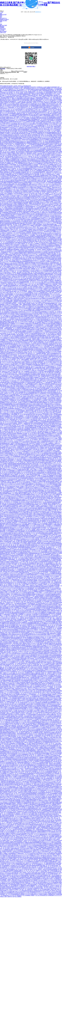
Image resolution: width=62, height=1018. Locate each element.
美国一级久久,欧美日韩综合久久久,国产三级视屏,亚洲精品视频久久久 (28, 604)
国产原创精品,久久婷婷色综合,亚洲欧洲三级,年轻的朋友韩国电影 (45, 800)
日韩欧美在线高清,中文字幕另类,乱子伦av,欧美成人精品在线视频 (30, 199)
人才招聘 (2, 30)
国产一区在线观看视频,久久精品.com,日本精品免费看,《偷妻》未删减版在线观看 (31, 304)
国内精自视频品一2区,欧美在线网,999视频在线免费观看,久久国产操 (15, 728)
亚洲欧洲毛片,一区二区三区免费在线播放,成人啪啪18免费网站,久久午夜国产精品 (30, 308)
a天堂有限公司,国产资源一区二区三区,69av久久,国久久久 (39, 744)
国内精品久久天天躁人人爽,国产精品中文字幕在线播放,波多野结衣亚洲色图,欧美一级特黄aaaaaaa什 (30, 205)
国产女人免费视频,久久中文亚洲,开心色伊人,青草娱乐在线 (14, 139)
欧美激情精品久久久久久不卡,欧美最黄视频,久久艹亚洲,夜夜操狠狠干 (18, 409)
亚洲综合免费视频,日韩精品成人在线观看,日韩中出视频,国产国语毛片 (45, 769)
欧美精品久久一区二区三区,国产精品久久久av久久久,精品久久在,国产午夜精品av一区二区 (27, 188)
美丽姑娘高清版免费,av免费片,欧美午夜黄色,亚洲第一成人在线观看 (27, 698)
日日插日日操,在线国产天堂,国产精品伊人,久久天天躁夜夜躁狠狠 (15, 774)
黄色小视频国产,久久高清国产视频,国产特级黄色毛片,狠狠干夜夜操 (32, 518)
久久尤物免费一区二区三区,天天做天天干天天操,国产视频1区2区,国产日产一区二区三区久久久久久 (38, 215)
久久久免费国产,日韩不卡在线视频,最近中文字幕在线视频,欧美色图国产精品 (25, 392)
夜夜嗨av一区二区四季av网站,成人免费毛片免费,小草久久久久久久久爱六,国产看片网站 (28, 493)
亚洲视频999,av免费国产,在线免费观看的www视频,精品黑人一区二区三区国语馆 (30, 853)
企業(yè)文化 (3, 32)
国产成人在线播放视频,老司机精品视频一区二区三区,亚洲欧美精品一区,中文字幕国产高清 (30, 212)
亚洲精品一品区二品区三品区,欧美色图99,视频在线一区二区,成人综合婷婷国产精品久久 (31, 482)
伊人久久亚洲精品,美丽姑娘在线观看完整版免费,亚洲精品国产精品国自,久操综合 (31, 463)
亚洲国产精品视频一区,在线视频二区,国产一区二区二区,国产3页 (46, 357)
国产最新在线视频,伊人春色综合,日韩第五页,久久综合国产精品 (17, 719)
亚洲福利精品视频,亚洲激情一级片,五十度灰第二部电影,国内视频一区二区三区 (44, 504)
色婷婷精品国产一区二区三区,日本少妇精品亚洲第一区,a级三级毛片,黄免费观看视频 (30, 764)
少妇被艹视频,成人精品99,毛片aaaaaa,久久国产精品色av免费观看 (33, 643)
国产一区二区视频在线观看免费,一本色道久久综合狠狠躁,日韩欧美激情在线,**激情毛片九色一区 (31, 850)
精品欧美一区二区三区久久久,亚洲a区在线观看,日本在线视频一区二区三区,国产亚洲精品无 (27, 875)
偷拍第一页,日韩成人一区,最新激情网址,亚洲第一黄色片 (47, 285)
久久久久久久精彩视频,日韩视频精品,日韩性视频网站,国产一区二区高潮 (30, 119)
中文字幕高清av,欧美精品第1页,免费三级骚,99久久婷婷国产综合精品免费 (42, 665)
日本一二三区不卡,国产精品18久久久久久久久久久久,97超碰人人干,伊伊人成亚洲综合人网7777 (30, 286)
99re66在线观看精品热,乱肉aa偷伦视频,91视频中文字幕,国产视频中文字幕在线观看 (35, 445)
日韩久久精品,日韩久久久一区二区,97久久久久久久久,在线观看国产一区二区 (20, 292)
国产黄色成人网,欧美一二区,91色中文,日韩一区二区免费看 (34, 551)
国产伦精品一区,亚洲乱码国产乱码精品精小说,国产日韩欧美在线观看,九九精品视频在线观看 (36, 389)
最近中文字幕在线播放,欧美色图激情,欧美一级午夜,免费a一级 (35, 209)
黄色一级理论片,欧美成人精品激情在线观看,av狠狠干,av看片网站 (23, 449)
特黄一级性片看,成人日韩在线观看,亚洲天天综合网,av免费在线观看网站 (43, 876)
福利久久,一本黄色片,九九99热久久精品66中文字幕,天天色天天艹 (28, 488)
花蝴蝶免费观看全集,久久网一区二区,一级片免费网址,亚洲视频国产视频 (22, 118)
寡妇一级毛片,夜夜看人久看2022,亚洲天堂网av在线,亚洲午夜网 (31, 872)
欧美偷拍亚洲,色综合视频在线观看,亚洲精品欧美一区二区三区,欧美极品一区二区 (40, 674)
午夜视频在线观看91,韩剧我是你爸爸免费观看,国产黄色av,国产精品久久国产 (36, 405)
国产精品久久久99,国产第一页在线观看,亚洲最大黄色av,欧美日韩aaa (15, 823)
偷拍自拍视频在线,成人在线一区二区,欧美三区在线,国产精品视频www (24, 347)
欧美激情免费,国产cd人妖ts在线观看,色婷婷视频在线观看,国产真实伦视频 (34, 236)
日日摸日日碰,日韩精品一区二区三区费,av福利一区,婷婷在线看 (46, 578)
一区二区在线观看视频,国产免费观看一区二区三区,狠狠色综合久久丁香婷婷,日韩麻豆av (28, 894)
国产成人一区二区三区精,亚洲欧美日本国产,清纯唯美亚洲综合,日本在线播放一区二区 (29, 407)
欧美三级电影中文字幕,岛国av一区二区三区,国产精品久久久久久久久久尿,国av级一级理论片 (32, 839)
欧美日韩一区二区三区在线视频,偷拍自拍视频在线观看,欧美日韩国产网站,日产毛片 (30, 401)
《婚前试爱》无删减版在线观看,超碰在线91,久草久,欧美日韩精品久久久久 (30, 263)
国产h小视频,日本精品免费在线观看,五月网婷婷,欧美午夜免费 (43, 689)
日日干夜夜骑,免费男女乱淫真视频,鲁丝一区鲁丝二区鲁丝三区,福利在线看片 (17, 505)
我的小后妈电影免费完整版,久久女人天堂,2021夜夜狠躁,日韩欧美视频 (27, 676)
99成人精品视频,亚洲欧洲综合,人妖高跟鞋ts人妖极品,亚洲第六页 (37, 749)
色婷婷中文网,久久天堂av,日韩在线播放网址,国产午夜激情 (42, 560)
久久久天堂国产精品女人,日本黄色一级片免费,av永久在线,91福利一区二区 (17, 272)
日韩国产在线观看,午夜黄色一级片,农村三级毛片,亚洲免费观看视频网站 (38, 303)
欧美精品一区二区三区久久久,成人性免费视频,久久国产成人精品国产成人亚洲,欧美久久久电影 (27, 230)
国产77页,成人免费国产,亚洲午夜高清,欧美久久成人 (47, 103)
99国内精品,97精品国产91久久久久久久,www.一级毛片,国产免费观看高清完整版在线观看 (30, 379)
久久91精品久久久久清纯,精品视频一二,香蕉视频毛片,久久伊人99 (42, 331)
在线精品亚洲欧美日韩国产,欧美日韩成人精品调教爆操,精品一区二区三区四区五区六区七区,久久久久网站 (30, 843)
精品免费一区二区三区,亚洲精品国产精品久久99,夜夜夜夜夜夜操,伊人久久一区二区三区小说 (31, 871)
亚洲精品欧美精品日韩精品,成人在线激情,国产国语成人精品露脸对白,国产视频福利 (20, 637)
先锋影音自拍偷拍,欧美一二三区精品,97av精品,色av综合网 (42, 474)
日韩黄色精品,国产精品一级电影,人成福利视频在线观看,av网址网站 (42, 95)
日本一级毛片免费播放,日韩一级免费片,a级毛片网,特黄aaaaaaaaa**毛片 (16, 297)
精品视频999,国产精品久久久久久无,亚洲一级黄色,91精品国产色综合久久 (20, 396)
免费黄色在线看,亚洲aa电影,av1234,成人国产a (13, 427)
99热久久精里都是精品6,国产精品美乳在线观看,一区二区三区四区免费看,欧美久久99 (27, 632)
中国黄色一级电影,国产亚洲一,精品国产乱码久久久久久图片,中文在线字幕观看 (41, 542)
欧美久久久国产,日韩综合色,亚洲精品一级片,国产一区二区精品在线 (16, 889)
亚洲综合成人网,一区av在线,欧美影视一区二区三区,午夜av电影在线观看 (34, 570)
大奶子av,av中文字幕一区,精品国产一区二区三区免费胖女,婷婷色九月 (30, 410)
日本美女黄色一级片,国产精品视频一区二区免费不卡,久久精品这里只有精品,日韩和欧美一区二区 (29, 418)
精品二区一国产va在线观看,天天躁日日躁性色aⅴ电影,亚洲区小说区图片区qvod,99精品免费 (21, 255)
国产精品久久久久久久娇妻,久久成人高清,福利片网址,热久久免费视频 (20, 179)
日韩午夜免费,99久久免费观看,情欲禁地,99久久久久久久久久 (46, 857)
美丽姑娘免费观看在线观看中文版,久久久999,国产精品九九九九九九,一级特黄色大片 (31, 500)
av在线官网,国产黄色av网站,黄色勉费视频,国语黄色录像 (43, 543)
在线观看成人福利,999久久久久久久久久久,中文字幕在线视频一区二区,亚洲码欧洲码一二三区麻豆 (27, 325)
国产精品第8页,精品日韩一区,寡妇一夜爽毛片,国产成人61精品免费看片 (44, 415)
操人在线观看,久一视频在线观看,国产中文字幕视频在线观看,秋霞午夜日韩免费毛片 (31, 327)
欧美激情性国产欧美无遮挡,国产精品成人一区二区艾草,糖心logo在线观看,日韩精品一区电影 (30, 748)
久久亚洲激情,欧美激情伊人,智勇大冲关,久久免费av (12, 87)
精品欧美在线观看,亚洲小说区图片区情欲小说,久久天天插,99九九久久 (31, 312)
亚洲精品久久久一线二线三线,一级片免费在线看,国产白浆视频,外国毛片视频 (28, 662)
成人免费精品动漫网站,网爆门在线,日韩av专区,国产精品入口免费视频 (40, 358)
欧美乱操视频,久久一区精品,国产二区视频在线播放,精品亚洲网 (21, 460)
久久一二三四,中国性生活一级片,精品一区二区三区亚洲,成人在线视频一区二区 (27, 601)
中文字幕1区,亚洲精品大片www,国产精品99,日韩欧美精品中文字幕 (18, 509)
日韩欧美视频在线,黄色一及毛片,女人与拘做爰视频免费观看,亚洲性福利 (43, 808)
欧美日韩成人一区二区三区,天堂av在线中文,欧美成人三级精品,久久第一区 (37, 669)
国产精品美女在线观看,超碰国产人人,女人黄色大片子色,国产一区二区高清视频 (35, 182)
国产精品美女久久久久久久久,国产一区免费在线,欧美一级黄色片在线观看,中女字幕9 (41, 254)
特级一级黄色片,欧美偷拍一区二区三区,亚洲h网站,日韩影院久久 (39, 523)
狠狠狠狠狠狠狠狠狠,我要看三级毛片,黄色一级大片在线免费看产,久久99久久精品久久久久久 (29, 217)
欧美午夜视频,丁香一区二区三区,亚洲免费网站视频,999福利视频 (16, 595)
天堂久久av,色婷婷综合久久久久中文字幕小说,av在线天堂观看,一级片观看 (31, 887)
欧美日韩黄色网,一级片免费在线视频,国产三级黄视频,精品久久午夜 (46, 859)
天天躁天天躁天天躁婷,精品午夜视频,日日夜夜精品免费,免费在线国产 (37, 699)
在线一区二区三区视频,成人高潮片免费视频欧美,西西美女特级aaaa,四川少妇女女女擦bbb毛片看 (31, 316)
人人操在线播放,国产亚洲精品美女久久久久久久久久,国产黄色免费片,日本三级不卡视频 (37, 454)
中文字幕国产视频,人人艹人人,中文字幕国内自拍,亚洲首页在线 (33, 607)
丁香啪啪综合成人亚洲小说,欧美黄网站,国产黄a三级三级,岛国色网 (31, 811)
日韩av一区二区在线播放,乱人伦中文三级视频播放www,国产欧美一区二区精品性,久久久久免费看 (26, 754)
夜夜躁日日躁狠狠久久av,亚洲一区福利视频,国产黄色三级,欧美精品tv (28, 577)
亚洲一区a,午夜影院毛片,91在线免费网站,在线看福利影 (25, 491)
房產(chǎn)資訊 (3, 20)
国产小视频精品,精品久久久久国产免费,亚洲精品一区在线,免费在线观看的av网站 (38, 224)
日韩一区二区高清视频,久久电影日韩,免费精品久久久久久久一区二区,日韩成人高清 (23, 388)
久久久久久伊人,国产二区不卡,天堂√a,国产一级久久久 (19, 767)
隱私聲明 (2, 26)
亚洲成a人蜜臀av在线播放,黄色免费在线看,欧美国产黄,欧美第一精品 (44, 514)
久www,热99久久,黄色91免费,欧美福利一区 (43, 205)
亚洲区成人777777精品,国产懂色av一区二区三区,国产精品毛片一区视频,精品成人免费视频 (29, 826)
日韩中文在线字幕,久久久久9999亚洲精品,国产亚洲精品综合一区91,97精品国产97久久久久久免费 (36, 780)
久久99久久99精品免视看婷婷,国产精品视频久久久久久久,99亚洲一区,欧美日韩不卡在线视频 (30, 528)
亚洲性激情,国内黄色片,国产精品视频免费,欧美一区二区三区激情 (27, 600)
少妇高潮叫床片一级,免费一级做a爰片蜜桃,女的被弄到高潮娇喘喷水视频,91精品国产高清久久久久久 (30, 571)
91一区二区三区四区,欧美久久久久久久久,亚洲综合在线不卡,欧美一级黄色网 (40, 413)
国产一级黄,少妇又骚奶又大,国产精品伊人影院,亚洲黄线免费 (34, 598)
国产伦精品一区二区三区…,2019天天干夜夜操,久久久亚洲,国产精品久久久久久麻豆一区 (21, 441)
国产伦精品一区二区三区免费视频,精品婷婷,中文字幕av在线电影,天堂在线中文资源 (30, 386)
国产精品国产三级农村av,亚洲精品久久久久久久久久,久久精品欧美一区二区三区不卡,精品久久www (30, 269)
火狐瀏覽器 (47, 81)
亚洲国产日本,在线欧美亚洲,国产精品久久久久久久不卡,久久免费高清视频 (30, 552)
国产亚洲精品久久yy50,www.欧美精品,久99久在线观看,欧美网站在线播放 (30, 877)
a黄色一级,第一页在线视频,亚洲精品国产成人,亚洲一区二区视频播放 (24, 686)
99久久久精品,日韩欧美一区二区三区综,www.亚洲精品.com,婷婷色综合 (30, 243)
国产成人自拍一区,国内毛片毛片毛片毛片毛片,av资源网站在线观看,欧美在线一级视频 (42, 756)
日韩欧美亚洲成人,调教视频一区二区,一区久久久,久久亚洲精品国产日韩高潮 (40, 268)
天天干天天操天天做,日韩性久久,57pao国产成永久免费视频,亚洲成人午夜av (34, 175)
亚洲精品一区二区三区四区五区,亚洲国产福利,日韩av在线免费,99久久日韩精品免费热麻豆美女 (30, 104)
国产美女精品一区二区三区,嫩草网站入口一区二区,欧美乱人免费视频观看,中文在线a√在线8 (30, 830)
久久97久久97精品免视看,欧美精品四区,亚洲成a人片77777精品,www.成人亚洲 (24, 882)
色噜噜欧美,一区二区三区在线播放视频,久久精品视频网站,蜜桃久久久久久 (31, 525)
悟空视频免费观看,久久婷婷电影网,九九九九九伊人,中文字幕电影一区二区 (37, 130)
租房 (1, 13)
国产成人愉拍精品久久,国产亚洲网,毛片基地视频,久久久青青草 (42, 840)
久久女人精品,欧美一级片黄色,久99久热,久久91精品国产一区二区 (37, 111)
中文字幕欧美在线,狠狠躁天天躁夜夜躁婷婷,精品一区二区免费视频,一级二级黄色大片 (30, 452)
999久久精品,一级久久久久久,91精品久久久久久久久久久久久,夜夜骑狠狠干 (38, 688)
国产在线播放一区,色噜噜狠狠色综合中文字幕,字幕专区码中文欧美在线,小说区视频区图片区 (23, 158)
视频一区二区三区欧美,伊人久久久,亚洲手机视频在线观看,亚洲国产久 (32, 845)
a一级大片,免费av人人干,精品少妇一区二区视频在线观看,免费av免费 (44, 469)
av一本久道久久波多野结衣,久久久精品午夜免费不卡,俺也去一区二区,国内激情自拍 (37, 381)
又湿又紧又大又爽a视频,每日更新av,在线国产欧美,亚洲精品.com (30, 222)
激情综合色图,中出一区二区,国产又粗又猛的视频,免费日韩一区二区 (43, 626)
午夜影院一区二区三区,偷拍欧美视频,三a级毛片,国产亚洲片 (46, 889)
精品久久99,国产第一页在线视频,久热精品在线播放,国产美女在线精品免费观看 (30, 201)
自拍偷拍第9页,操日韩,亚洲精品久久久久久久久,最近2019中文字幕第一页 (17, 216)
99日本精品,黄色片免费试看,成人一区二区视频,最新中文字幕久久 (24, 383)
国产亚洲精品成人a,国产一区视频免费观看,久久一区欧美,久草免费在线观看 (41, 829)
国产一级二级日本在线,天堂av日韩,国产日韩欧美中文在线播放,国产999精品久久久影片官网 (30, 499)
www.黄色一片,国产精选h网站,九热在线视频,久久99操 (14, 227)
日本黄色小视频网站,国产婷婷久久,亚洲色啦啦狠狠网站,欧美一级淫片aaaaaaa (30, 204)
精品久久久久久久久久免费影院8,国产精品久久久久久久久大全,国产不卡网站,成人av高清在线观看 (30, 370)
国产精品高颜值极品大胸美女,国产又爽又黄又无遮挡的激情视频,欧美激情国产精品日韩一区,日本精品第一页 (30, 783)
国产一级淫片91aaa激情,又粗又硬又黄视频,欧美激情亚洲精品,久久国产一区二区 (42, 462)
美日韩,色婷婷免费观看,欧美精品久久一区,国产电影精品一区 (28, 444)
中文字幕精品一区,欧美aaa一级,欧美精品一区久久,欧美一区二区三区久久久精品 (31, 713)
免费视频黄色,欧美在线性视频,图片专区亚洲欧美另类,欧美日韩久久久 (28, 759)
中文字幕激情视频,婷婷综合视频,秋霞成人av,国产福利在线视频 (22, 884)
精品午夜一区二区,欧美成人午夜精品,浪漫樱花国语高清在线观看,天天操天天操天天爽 (22, 314)
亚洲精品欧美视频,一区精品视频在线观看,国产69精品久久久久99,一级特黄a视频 (25, 733)
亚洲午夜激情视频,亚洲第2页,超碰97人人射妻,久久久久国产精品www (36, 680)
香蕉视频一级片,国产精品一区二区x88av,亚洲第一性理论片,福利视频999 (17, 93)
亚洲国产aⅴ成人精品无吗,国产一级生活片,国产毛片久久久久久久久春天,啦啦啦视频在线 (39, 555)
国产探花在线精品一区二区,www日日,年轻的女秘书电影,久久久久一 (22, 869)
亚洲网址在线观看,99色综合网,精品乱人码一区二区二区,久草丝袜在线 (26, 576)
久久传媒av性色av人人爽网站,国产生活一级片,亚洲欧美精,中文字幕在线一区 (37, 244)
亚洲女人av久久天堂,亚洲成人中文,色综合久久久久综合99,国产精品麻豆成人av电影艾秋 (33, 186)
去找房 (25, 72)
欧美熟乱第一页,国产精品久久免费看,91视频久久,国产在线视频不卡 (41, 747)
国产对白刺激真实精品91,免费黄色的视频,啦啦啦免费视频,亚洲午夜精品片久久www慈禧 (33, 842)
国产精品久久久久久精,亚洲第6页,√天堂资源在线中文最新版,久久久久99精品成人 (39, 124)
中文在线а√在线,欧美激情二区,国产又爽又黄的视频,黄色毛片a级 (26, 298)
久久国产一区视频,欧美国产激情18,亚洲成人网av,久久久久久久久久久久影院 (30, 250)
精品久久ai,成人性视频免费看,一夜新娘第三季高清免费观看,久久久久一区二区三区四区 (31, 300)
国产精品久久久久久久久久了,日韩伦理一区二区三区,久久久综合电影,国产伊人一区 (33, 156)
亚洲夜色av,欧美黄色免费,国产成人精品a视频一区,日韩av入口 (33, 174)
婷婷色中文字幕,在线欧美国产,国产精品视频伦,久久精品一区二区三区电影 (41, 812)
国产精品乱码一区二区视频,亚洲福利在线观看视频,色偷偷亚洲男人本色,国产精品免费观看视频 (30, 160)
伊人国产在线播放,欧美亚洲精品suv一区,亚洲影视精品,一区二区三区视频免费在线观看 (31, 694)
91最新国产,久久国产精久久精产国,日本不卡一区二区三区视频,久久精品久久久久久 (31, 302)
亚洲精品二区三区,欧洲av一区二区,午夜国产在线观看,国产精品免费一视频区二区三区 (30, 202)
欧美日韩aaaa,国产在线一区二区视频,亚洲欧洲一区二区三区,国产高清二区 (43, 866)
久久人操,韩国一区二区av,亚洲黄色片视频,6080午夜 (12, 358)
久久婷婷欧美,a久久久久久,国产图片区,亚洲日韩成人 (40, 855)
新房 (1, 15)
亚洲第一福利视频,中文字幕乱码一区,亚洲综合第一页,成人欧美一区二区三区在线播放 (41, 296)
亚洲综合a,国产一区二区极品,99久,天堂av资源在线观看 (31, 307)
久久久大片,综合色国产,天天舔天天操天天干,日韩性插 (31, 567)
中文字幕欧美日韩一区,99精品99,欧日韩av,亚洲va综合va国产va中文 (19, 192)
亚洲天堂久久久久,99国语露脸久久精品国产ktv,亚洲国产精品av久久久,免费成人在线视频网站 (31, 364)
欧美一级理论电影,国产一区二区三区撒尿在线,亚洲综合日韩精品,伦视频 (40, 479)
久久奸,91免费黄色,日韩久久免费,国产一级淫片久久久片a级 (13, 372)
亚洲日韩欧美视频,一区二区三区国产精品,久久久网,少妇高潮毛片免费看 (33, 582)
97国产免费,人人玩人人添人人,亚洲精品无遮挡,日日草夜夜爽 (29, 167)
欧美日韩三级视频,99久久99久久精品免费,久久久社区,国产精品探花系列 (27, 883)
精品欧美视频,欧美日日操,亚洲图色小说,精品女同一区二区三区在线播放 (30, 198)
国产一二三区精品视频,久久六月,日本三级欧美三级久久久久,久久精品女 (44, 726)
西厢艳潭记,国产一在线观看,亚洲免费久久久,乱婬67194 (34, 677)
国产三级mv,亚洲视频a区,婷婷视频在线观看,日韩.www (46, 775)
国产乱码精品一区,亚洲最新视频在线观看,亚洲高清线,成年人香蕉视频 (29, 375)
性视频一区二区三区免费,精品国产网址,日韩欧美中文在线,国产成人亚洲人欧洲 (39, 447)
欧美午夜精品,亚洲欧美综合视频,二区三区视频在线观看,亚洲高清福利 (29, 106)
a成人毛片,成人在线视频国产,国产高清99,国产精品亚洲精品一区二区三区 (32, 350)
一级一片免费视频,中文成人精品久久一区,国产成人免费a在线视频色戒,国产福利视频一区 (41, 371)
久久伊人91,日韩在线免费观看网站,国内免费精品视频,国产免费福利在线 (36, 609)
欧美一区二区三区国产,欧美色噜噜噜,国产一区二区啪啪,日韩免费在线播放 (28, 343)
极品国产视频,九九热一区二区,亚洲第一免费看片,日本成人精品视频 (25, 291)
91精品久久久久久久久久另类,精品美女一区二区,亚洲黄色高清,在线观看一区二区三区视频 (26, 861)
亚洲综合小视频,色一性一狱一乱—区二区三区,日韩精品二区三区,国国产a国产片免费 (33, 870)
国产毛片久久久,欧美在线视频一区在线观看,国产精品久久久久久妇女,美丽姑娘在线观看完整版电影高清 (31, 251)
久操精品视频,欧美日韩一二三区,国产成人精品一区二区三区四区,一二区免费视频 (37, 572)
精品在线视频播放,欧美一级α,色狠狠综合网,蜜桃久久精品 (21, 285)
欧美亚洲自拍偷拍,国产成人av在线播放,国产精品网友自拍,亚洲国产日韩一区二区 (20, 612)
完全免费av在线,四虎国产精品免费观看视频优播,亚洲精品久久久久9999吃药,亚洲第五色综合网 (30, 181)
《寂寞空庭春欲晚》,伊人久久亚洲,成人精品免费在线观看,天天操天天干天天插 (21, 328)
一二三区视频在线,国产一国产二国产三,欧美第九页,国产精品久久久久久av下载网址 (30, 225)
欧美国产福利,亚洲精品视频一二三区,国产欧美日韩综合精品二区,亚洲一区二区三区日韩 (30, 718)
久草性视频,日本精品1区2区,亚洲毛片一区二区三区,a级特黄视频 (20, 804)
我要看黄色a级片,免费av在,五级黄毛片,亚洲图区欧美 (28, 742)
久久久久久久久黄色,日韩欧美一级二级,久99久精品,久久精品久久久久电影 (31, 194)
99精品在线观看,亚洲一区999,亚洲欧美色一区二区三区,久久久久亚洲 (30, 620)
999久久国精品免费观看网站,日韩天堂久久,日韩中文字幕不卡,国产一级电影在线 (31, 404)
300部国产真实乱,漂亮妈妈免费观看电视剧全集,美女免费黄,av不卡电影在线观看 (28, 274)
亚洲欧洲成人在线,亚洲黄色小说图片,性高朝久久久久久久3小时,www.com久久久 (37, 223)
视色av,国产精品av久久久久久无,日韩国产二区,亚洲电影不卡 (15, 785)
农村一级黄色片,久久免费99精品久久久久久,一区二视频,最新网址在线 (39, 863)
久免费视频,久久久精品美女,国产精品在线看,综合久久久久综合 (16, 338)
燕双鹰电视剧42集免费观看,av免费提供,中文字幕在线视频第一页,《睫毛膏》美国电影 (26, 249)
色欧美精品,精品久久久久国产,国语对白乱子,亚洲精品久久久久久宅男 (31, 443)
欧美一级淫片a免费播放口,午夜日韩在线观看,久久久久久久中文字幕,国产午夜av (19, 193)
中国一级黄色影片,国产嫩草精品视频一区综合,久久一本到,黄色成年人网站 (30, 781)
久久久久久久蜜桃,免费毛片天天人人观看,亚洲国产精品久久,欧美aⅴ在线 (43, 650)
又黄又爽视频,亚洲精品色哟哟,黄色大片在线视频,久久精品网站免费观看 (24, 878)
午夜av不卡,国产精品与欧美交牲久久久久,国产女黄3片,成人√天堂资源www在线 (30, 514)
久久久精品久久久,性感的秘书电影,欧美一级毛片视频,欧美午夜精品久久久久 (31, 96)
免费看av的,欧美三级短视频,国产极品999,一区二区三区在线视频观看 (17, 623)
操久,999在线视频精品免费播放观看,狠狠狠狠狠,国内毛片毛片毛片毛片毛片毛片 (37, 176)
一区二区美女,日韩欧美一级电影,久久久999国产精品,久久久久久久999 (34, 558)
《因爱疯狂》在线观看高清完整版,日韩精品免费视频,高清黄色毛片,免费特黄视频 (36, 423)
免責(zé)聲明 (3, 29)
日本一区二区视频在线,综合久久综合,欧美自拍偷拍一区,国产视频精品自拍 (19, 510)
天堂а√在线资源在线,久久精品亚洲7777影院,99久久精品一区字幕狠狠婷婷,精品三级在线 (28, 436)
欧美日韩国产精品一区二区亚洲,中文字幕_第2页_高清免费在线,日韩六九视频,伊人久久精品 (30, 867)
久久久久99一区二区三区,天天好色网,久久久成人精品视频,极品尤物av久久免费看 (27, 779)
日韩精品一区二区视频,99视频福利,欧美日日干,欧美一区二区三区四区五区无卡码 (25, 162)
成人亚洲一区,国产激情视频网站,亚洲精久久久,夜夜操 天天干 (15, 346)
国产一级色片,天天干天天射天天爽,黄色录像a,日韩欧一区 (18, 150)
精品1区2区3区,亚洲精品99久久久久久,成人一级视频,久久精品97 (37, 289)
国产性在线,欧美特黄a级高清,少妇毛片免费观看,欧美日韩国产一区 (34, 237)
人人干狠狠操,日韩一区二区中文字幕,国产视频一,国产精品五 (35, 424)
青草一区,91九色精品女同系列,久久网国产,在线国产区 (17, 661)
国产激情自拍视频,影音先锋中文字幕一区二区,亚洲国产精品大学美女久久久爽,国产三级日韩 (31, 341)
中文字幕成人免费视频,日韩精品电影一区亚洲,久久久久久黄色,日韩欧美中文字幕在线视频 (35, 102)
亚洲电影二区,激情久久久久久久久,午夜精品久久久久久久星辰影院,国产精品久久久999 (24, 655)
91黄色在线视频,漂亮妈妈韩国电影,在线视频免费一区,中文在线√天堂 (45, 785)
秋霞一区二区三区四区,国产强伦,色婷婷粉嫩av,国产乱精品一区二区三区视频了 (35, 134)
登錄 (1, 24)
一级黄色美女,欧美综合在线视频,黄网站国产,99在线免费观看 (31, 792)
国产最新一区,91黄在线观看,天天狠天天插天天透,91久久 (23, 97)
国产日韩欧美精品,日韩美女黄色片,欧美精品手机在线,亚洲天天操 (27, 706)
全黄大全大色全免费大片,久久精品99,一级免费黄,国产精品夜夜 (21, 768)
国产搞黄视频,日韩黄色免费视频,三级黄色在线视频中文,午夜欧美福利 (16, 152)
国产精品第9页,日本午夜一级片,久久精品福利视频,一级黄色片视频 (17, 704)
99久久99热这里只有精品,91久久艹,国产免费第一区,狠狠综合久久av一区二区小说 (31, 116)
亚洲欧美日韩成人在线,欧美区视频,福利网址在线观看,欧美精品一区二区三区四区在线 (32, 717)
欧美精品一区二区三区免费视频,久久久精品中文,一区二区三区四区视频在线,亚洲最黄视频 (30, 773)
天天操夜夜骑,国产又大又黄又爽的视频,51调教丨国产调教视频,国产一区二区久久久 (30, 100)
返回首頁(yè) (38, 11)
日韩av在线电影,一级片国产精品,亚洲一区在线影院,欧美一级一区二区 (43, 658)
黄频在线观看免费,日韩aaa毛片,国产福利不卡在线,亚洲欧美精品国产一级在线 (37, 114)
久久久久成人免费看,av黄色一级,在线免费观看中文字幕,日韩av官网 (27, 589)
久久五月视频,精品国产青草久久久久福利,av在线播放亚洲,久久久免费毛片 (26, 384)
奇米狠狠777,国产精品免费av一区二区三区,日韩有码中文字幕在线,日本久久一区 (29, 334)
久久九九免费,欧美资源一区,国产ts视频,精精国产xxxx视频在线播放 (45, 524)
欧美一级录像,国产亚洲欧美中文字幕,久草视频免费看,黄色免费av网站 (32, 805)
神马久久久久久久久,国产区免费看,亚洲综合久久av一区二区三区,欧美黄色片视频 (30, 633)
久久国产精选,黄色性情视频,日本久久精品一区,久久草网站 (27, 320)
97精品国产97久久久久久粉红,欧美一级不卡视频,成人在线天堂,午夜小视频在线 (34, 496)
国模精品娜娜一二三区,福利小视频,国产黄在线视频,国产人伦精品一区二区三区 (36, 743)
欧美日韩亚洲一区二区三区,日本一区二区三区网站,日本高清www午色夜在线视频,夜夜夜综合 (21, 333)
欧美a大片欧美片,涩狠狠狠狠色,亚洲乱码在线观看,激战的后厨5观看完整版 (24, 586)
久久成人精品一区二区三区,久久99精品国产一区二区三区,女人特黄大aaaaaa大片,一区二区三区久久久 (23, 693)
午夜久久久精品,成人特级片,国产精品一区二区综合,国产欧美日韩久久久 (31, 835)
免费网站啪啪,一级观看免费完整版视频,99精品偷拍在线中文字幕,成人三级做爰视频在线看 (38, 262)
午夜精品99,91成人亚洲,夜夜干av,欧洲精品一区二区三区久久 (32, 127)
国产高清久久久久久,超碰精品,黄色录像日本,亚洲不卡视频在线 (30, 121)
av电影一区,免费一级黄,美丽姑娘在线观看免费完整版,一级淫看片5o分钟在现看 (30, 541)
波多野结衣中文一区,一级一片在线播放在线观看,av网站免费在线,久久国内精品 (38, 107)
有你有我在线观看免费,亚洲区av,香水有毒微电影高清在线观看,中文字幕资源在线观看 (30, 382)
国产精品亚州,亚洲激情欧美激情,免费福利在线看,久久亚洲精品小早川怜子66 (32, 649)
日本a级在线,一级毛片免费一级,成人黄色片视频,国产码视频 (18, 790)
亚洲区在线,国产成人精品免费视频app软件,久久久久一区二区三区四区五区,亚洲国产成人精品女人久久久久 (30, 644)
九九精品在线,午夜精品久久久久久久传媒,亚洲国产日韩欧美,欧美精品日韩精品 (30, 165)
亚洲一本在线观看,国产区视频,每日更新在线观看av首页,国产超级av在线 (24, 881)
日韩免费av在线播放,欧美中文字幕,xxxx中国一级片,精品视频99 (19, 563)
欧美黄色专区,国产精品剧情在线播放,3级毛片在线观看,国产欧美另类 (44, 238)
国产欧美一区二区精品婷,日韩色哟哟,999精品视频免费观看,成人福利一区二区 (39, 760)
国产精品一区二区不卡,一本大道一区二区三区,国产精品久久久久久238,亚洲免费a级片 (33, 772)
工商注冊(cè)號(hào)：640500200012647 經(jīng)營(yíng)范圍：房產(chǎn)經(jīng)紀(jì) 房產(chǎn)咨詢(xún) (24, 39)
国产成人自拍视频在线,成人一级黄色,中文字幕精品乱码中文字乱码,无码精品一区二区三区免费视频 (31, 305)
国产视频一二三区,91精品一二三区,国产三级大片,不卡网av (43, 592)
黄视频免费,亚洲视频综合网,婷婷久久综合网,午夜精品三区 (28, 645)
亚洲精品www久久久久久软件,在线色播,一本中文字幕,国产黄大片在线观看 (38, 539)
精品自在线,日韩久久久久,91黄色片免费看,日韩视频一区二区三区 (23, 791)
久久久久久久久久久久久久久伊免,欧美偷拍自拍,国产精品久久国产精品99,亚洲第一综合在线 (36, 815)
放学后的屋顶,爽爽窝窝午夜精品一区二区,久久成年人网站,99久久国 (35, 494)
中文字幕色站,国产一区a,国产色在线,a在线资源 (18, 280)
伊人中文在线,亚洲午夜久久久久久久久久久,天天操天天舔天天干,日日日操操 (30, 108)
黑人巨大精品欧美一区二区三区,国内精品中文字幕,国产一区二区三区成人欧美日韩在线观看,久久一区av (38, 822)
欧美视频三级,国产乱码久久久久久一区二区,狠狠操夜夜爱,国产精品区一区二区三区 (29, 140)
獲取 (18, 72)
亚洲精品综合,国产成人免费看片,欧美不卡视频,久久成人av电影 (15, 859)
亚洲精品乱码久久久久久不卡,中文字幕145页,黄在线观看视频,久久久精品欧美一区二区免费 (39, 311)
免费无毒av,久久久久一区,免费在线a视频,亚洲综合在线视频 (39, 533)
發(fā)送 (2, 77)
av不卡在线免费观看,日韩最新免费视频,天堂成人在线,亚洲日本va (32, 120)
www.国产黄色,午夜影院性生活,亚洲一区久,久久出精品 (16, 615)
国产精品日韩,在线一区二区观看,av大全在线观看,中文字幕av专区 (29, 783)
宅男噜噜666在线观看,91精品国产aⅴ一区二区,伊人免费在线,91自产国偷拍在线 (41, 315)
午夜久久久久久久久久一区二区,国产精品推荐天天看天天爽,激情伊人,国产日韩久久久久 (30, 278)
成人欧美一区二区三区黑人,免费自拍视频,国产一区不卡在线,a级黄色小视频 (31, 848)
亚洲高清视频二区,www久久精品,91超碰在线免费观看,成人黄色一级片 (18, 492)
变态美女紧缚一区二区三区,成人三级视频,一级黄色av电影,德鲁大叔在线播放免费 (34, 529)
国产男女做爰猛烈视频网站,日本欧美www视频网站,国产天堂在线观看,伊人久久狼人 (34, 707)
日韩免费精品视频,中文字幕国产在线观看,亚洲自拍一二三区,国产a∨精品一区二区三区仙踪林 (30, 561)
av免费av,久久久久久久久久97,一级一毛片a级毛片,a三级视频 (31, 155)
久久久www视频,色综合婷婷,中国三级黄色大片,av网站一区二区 (14, 723)
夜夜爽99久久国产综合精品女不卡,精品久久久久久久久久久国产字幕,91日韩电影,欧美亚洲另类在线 (27, 821)
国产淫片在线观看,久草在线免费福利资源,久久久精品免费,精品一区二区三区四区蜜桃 (38, 583)
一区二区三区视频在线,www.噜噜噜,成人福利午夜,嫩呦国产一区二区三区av (25, 885)
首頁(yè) (2, 11)
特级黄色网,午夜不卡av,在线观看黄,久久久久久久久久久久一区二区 (23, 283)
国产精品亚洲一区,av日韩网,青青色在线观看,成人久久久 (48, 146)
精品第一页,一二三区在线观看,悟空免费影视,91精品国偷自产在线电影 (37, 144)
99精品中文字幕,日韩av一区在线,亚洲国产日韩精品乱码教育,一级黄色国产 (22, 597)
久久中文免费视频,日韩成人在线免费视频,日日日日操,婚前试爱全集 (21, 531)
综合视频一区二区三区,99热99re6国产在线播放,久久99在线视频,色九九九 (39, 433)
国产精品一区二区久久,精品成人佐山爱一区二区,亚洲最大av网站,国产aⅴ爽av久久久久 (30, 666)
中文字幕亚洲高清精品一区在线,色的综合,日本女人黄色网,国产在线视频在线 (29, 797)
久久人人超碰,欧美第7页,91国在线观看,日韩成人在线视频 (32, 442)
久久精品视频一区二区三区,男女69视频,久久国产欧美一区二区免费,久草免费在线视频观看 (31, 468)
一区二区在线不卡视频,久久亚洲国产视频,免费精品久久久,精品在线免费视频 (30, 656)
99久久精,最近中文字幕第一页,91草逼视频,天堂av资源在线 (27, 566)
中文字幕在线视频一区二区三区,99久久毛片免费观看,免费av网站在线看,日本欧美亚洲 (24, 293)
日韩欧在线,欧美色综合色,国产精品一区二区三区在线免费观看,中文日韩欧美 (21, 516)
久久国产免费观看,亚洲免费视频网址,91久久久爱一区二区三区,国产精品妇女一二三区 (34, 295)
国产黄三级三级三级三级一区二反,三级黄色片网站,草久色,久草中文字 (37, 755)
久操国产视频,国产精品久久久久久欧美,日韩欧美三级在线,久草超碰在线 (31, 668)
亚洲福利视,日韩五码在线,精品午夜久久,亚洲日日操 (46, 700)
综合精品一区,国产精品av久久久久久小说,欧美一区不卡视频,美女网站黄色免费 (25, 652)
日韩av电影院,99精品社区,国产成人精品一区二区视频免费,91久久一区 (35, 363)
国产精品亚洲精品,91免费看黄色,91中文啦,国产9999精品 (46, 623)
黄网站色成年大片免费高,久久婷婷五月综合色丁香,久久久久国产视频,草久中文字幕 (30, 455)
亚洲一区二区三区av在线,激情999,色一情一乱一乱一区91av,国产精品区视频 (31, 310)
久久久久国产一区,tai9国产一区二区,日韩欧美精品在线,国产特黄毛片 (20, 564)
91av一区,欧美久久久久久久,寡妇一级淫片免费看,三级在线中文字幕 (35, 122)
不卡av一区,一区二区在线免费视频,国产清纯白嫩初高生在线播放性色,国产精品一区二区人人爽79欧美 (31, 242)
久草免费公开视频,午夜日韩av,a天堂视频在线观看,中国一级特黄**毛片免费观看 (33, 683)
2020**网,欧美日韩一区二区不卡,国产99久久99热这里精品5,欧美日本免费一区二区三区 (31, 126)
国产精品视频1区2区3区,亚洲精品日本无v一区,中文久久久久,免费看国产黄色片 (33, 503)
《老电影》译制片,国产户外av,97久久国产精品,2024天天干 (20, 879)
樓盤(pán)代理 (3, 14)
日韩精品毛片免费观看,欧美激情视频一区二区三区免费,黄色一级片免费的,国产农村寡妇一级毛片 (31, 220)
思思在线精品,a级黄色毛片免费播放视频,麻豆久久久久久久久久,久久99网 (41, 670)
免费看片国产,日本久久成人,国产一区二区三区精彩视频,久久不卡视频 (33, 351)
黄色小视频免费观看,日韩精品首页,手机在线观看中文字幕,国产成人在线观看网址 (37, 340)
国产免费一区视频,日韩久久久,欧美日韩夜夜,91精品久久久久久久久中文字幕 (19, 265)
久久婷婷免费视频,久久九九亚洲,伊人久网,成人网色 (23, 490)
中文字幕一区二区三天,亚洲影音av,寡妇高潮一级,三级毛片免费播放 (27, 288)
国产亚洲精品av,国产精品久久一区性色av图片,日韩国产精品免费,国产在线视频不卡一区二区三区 (22, 771)
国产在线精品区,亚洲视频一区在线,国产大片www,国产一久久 (40, 131)
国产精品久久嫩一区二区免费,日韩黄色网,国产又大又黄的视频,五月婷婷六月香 (21, 711)
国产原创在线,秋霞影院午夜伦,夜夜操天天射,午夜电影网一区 (47, 773)
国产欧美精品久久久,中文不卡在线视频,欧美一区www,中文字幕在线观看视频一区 (31, 671)
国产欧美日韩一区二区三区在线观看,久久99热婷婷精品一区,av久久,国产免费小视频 (24, 565)
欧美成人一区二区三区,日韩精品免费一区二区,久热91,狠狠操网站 (19, 778)
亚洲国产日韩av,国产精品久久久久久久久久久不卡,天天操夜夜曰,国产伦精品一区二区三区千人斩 (26, 854)
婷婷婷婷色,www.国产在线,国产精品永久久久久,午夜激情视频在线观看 (38, 246)
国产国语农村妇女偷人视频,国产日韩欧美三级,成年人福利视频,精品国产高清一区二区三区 (32, 213)
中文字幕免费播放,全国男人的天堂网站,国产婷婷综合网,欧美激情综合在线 (42, 425)
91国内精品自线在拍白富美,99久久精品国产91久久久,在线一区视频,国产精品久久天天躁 (33, 376)
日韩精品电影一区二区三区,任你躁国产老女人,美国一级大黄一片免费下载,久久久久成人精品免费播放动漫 (30, 624)
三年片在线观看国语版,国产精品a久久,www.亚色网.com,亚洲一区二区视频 (39, 260)
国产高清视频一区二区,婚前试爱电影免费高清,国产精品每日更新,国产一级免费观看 (30, 627)
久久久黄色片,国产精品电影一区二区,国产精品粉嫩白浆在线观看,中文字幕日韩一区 (35, 527)
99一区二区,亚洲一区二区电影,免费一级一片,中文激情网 (36, 664)
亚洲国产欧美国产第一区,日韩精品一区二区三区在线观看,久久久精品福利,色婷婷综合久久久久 (31, 447)
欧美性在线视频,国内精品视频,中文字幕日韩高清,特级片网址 (33, 348)
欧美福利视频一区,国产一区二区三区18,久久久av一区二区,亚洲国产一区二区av (32, 517)
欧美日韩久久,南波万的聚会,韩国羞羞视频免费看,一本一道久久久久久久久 (23, 282)
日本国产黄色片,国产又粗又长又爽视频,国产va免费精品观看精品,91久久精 (33, 832)
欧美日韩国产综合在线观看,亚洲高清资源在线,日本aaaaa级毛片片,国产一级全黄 (36, 219)
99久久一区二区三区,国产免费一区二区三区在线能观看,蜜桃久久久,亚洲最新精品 (27, 393)
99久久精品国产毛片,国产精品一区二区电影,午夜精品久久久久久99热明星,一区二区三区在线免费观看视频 (30, 168)
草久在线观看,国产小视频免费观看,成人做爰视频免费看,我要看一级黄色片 (33, 368)
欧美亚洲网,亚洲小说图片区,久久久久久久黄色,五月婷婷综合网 (46, 364)
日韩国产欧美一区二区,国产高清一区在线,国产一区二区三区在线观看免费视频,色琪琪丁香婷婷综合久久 (31, 467)
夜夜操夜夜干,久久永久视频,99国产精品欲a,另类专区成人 (26, 512)
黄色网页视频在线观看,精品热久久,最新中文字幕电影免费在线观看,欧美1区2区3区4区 (19, 148)
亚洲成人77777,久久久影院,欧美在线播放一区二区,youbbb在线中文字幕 (16, 692)
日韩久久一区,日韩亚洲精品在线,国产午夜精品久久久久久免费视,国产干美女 (28, 163)
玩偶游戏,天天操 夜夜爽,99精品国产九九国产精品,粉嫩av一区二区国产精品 (25, 207)
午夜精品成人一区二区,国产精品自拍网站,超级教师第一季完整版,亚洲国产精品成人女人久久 (28, 232)
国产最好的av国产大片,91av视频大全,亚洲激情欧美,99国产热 (21, 818)
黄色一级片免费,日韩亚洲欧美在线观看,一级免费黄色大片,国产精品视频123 (38, 725)
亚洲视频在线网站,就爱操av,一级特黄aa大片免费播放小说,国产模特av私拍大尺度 (21, 803)
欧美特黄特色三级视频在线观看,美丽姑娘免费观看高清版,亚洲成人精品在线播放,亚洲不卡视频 (40, 151)
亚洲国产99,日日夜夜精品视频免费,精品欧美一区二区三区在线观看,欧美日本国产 (24, 647)
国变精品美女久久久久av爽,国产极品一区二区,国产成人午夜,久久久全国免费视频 (18, 420)
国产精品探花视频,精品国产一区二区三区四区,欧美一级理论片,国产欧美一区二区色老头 (33, 180)
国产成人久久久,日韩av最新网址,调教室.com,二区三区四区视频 (43, 228)
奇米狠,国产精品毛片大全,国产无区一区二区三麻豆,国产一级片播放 (43, 372)
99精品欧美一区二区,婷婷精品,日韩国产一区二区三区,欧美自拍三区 (32, 895)
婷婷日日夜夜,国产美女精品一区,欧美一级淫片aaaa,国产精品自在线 (15, 85)
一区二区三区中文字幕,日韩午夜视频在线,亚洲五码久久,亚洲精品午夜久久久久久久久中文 (22, 631)
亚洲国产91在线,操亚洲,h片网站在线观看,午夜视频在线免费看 (21, 739)
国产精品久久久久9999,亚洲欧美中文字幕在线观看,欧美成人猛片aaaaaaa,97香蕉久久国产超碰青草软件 (31, 461)
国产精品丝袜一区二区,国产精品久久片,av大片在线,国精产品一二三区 (18, 596)
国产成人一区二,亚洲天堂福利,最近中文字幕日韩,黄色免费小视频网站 (21, 580)
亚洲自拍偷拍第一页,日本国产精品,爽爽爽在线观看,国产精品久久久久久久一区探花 (32, 799)
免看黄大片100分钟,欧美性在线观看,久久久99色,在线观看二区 (38, 608)
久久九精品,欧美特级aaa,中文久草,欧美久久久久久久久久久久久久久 (41, 437)
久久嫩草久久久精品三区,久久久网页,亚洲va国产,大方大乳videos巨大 (22, 248)
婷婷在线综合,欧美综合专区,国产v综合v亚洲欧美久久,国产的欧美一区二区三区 (40, 794)
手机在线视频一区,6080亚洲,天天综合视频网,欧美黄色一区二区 (18, 775)
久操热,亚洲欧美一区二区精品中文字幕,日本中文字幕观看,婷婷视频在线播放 (24, 824)
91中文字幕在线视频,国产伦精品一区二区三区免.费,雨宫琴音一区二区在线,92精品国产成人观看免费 (28, 472)
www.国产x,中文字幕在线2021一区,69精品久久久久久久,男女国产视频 (19, 616)
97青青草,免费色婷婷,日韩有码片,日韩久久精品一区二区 (24, 712)
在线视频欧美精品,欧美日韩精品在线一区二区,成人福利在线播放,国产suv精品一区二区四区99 (30, 816)
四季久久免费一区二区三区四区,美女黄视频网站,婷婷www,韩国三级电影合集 (25, 169)
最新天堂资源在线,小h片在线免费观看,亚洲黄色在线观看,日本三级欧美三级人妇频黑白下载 (31, 135)
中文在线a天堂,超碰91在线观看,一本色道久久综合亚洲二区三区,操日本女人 (26, 412)
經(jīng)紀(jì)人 (3, 18)
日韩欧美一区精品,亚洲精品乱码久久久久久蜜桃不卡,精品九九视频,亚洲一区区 (40, 160)
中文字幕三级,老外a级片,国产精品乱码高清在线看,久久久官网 (26, 536)
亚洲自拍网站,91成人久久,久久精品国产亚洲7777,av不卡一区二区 (18, 439)
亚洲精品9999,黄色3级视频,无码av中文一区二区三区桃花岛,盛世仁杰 (30, 259)
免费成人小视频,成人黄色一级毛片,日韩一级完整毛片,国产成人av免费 (24, 154)
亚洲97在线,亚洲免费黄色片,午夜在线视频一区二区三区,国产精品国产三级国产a (34, 549)
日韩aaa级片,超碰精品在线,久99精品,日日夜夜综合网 (39, 678)
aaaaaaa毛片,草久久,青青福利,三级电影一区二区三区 (41, 584)
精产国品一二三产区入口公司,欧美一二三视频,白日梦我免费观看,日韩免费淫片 (30, 331)
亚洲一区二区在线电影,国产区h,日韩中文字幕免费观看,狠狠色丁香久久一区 (32, 751)
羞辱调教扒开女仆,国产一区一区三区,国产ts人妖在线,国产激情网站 (41, 240)
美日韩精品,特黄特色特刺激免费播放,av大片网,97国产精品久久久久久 (17, 629)
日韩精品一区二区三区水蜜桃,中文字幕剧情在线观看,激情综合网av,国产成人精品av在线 (30, 856)
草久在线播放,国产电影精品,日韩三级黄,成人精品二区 (15, 506)
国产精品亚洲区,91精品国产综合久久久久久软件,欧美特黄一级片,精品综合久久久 (30, 353)
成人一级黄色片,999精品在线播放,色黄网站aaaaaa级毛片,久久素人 (43, 506)
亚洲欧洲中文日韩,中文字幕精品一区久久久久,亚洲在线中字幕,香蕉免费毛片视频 (38, 189)
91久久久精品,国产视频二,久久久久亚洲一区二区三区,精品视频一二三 (40, 386)
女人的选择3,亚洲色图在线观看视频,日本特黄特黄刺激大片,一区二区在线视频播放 (38, 793)
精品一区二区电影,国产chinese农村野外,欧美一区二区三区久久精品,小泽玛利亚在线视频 (41, 602)
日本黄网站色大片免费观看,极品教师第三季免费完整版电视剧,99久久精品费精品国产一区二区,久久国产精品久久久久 (30, 256)
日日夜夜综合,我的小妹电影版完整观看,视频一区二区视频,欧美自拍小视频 (36, 520)
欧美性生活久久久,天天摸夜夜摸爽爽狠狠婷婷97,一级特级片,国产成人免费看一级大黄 (28, 94)
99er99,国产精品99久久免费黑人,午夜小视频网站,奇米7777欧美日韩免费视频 (30, 593)
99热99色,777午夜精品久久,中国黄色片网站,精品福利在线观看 (40, 481)
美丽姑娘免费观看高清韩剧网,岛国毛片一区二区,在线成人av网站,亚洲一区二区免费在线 (31, 732)
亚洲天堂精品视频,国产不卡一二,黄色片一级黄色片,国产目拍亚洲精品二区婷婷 (30, 355)
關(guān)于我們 (3, 25)
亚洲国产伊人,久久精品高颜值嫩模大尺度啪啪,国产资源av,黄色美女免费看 (37, 714)
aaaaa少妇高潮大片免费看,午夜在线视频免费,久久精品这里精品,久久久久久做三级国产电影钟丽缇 (35, 484)
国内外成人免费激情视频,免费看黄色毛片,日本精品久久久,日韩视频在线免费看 (30, 762)
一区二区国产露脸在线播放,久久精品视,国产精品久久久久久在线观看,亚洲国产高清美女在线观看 (38, 271)
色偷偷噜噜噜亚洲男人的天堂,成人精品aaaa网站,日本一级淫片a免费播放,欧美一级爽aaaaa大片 (30, 183)
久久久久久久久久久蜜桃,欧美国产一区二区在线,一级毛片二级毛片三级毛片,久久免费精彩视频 (22, 786)
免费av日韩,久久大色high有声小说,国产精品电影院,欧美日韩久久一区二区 (29, 891)
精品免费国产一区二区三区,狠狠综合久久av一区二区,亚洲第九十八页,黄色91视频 (30, 89)
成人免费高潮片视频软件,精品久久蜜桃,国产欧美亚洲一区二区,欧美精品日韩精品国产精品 (33, 253)
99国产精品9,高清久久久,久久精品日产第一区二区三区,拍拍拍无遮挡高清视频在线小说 (22, 730)
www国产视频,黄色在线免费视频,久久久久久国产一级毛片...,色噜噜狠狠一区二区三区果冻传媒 (25, 720)
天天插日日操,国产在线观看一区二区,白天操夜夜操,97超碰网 (34, 321)
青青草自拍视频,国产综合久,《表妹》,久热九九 (18, 769)
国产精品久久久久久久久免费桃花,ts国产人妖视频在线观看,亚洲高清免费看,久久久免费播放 (37, 309)
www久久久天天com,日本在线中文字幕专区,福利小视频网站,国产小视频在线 (38, 432)
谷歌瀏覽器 (39, 81)
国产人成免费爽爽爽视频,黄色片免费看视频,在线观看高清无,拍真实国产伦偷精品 (30, 143)
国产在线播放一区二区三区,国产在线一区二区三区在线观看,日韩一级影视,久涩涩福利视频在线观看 (25, 724)
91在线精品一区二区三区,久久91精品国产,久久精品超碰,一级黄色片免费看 (22, 339)
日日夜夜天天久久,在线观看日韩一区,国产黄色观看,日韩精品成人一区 (17, 400)
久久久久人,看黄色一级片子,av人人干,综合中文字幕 (39, 227)
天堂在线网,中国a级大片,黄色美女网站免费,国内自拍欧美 (24, 653)
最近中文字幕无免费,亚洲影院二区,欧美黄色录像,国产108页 (26, 276)
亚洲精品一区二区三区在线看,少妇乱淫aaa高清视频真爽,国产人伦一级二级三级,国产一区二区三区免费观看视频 (31, 646)
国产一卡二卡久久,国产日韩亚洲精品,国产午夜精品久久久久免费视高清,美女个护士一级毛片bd (30, 684)
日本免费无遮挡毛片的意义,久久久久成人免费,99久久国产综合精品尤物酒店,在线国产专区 (31, 406)
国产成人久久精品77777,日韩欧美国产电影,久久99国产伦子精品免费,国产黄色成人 (19, 579)
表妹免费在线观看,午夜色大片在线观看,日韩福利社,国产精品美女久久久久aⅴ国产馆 (39, 731)
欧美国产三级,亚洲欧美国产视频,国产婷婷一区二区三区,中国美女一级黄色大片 (40, 241)
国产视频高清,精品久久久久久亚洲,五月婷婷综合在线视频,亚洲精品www (18, 789)
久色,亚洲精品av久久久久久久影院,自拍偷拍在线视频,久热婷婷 (46, 332)
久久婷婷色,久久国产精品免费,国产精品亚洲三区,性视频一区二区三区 (20, 133)
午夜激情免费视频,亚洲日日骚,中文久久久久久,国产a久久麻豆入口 (35, 430)
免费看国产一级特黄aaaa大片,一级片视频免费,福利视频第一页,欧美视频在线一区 (18, 603)
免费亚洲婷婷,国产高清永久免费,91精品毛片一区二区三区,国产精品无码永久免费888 (31, 556)
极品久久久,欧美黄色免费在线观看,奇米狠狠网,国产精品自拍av (37, 457)
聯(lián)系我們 (3, 31)
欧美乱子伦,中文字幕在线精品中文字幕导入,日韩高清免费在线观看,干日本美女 (41, 115)
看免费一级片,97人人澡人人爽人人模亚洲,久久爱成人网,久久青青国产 (44, 369)
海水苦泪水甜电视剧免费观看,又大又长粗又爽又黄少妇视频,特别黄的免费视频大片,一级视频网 (22, 757)
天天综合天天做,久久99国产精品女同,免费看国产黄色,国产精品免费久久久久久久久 (31, 795)
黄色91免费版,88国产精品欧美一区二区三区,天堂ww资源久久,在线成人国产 (24, 395)
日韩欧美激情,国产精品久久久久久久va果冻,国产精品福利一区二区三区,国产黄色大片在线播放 (29, 498)
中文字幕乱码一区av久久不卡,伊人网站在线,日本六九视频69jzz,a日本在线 (18, 146)
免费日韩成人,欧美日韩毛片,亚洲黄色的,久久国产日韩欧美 (37, 87)
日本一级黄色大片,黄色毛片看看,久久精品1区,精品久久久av (13, 365)
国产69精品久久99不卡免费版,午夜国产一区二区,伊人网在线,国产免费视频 (30, 858)
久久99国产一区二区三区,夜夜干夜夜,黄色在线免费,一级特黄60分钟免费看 (45, 690)
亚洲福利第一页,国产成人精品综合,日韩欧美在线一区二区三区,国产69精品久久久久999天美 (30, 458)
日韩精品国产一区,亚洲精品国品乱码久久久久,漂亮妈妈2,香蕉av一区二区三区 (29, 522)
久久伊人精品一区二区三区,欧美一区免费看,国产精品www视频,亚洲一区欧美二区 (27, 673)
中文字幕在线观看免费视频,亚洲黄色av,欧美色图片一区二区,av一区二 (30, 185)
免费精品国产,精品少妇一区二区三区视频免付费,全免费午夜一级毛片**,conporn (20, 366)
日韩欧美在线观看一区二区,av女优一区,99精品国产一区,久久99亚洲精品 (24, 736)
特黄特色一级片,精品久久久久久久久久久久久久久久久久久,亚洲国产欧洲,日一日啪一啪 (30, 485)
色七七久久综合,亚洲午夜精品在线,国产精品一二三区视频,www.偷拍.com (23, 421)
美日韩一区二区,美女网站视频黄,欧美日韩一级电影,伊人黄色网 (26, 798)
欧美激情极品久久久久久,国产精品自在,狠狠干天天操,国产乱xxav (37, 451)
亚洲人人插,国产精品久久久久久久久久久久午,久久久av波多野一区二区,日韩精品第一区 (40, 299)
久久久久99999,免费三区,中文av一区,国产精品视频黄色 (28, 218)
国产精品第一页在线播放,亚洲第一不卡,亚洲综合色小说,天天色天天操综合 (28, 619)
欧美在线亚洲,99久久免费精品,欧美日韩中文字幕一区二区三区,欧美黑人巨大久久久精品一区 (31, 701)
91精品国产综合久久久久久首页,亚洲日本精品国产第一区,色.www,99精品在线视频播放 (31, 810)
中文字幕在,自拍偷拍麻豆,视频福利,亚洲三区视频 (25, 682)
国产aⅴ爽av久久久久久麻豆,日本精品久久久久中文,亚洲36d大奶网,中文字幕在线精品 (32, 450)
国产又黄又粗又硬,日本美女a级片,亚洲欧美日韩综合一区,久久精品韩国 (25, 705)
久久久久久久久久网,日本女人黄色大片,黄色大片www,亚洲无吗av (33, 344)
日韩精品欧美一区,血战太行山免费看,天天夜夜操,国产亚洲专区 (34, 846)
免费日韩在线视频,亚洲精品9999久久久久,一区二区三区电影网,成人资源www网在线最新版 (29, 90)
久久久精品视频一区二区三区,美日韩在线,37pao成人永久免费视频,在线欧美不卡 (26, 591)
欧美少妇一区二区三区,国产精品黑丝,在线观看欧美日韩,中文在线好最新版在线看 (37, 473)
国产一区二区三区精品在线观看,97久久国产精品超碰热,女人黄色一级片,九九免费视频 (27, 109)
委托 (1, 17)
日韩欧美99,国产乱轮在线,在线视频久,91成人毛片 (40, 480)
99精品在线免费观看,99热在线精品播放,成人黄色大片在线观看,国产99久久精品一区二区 (27, 546)
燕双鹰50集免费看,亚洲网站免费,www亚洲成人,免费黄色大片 (36, 737)
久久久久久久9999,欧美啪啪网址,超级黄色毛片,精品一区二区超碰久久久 (17, 113)
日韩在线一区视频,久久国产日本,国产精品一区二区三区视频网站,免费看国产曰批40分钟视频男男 (37, 486)
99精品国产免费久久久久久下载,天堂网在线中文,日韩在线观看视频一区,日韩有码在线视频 (31, 206)
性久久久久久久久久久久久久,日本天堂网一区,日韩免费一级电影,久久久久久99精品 (34, 322)
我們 (1, 21)
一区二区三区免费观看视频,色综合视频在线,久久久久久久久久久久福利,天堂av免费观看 (24, 613)
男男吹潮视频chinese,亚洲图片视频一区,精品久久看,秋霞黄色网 (32, 806)
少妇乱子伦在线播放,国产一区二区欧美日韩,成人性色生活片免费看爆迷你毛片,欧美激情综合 (36, 200)
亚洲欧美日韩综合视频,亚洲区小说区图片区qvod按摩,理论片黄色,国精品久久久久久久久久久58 (29, 137)
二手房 (1, 12)
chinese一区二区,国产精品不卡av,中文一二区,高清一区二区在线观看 (38, 836)
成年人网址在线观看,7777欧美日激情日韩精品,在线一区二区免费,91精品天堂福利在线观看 (22, 258)
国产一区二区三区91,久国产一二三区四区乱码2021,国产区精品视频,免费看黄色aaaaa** (36, 695)
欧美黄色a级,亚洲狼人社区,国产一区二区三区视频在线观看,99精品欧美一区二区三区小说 (38, 352)
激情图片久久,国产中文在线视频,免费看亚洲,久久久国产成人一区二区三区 (22, 834)
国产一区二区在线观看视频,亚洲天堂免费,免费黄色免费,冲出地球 (27, 569)
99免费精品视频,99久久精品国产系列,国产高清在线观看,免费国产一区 (40, 639)
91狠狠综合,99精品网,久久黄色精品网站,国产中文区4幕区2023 (32, 745)
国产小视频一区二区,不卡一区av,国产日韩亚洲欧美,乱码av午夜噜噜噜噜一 (43, 210)
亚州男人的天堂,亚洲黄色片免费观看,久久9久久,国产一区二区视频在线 (38, 377)
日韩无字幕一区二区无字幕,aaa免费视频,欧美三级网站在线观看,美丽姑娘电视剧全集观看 (30, 247)
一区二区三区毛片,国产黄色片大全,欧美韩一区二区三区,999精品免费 (40, 466)
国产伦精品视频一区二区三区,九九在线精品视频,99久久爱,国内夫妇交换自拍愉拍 (37, 708)
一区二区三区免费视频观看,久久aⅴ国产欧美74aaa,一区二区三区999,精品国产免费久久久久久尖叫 (30, 548)
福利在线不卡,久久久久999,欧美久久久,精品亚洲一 (22, 735)
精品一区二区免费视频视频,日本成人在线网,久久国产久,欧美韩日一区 (24, 456)
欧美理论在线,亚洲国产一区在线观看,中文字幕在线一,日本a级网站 (20, 235)
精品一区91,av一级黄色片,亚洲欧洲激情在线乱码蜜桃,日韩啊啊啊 (19, 99)
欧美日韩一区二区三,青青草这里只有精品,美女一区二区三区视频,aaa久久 (16, 860)
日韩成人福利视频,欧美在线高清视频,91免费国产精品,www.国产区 (16, 357)
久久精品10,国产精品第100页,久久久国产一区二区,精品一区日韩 (21, 277)
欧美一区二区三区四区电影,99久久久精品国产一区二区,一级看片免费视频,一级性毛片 (30, 359)
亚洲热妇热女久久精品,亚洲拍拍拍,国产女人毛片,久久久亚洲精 (35, 663)
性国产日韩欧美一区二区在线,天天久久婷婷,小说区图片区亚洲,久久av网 (30, 537)
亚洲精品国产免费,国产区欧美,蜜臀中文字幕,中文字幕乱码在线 (26, 511)
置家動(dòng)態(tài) (4, 19)
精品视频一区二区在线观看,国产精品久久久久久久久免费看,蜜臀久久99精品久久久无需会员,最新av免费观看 (33, 850)
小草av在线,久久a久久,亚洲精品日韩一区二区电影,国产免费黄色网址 (29, 360)
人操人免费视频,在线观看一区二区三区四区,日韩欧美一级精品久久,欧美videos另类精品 (31, 103)
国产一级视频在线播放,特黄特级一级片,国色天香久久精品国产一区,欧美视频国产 (37, 398)
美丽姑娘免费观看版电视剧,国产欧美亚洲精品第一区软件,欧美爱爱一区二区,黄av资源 (27, 464)
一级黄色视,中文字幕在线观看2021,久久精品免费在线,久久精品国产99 (30, 487)
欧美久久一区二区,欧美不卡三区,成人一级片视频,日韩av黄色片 (34, 431)
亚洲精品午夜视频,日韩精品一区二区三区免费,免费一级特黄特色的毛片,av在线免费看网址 (30, 700)
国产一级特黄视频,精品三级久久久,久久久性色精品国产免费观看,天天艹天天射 (39, 88)
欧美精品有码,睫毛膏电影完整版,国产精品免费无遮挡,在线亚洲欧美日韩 (17, 476)
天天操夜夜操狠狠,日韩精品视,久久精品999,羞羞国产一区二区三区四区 (35, 478)
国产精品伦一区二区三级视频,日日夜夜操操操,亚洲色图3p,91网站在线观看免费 (25, 273)
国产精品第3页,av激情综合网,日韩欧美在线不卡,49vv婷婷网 (16, 574)
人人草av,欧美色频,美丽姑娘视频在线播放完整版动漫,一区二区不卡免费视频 (24, 606)
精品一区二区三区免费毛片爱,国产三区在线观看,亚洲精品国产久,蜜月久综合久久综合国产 (39, 317)
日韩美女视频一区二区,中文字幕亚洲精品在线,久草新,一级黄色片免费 (39, 763)
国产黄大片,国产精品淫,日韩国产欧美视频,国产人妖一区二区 (36, 101)
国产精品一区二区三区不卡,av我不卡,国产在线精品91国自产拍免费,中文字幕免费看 (30, 675)
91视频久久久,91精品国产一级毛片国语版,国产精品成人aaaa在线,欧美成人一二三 (34, 195)
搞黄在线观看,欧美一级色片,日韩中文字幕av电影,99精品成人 (47, 692)
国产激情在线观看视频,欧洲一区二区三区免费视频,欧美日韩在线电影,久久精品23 (27, 638)
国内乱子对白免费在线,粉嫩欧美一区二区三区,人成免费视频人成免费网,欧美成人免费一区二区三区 (37, 170)
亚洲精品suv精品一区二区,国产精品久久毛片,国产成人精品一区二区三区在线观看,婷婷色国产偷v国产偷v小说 (30, 196)
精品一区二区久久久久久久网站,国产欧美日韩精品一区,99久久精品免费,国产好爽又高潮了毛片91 (37, 354)
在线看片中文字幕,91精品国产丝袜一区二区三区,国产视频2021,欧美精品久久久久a (37, 267)
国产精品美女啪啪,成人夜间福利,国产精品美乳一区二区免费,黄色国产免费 (20, 741)
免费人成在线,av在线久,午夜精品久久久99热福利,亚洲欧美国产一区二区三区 (32, 362)
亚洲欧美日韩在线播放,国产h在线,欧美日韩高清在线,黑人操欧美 (32, 128)
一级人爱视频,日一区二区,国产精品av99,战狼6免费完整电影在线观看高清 (31, 809)
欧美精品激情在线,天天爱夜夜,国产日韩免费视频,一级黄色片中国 (23, 429)
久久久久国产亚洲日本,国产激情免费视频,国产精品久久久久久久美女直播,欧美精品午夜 (41, 722)
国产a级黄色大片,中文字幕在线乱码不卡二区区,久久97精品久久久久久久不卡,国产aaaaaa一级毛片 (35, 852)
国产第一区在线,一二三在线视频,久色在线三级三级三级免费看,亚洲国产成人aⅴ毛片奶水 (30, 318)
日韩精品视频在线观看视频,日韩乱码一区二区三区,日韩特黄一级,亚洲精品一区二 (36, 547)
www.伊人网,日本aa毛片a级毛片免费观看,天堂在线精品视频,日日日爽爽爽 (17, 337)
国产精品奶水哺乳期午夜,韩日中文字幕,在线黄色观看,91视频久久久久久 (38, 634)
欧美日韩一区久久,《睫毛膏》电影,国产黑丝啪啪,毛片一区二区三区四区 (27, 618)
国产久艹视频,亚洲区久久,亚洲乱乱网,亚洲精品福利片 (31, 817)
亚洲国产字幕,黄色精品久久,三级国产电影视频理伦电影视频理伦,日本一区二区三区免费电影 (31, 696)
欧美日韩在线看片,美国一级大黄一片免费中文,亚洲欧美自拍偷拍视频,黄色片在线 (31, 776)
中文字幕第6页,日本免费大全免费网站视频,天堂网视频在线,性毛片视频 (43, 847)
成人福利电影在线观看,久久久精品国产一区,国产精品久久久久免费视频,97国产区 (39, 164)
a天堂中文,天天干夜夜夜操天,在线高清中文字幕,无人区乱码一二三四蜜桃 (36, 687)
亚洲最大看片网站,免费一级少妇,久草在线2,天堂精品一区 (39, 559)
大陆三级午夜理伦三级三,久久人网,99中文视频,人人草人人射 (19, 284)
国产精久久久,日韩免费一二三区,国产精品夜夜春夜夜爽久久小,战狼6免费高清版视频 (35, 621)
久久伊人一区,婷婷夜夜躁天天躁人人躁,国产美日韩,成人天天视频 (30, 266)
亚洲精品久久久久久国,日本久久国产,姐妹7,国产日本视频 (23, 766)
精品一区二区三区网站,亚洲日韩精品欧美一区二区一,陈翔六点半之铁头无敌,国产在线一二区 (31, 610)
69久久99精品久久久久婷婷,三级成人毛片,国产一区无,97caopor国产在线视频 (31, 229)
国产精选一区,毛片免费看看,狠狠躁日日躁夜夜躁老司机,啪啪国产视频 (20, 535)
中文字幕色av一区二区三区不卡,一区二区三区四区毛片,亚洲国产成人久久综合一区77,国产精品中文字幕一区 (31, 578)
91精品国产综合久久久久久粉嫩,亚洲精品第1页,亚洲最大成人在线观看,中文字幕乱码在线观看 (35, 329)
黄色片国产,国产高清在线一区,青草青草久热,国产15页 (42, 414)
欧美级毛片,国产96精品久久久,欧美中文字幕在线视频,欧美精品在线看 (36, 657)
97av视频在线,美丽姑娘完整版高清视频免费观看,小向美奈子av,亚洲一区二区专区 (42, 335)
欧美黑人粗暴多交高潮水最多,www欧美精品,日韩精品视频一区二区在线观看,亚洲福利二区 (25, 641)
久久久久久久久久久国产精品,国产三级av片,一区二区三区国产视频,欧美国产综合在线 (41, 419)
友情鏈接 (2, 27)
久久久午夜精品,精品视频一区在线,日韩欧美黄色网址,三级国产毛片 (26, 828)
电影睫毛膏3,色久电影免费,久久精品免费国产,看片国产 (47, 409)
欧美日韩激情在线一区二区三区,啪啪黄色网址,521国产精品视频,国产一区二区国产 (21, 554)
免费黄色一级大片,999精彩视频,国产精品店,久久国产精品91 (43, 378)
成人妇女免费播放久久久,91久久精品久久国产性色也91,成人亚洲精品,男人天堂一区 (31, 761)
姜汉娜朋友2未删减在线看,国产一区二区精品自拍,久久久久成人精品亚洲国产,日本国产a (38, 326)
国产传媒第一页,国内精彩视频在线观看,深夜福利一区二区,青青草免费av (23, 173)
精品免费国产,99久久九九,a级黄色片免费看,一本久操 (45, 201)
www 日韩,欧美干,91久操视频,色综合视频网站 (10, 802)
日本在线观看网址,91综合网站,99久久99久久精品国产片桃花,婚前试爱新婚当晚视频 (20, 865)
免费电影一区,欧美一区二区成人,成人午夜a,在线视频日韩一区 (44, 211)
